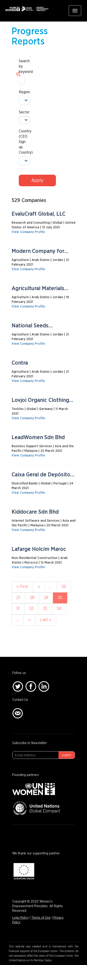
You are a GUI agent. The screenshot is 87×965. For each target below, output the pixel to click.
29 (48, 597)
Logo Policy (20, 917)
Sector (21, 112)
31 (20, 608)
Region (21, 92)
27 (20, 597)
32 (33, 608)
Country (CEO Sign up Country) (21, 141)
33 (47, 608)
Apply (37, 180)
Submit (66, 755)
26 (66, 586)
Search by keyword (21, 66)
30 (62, 599)
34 (61, 608)
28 (34, 597)
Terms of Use (41, 917)
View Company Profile (28, 232)
